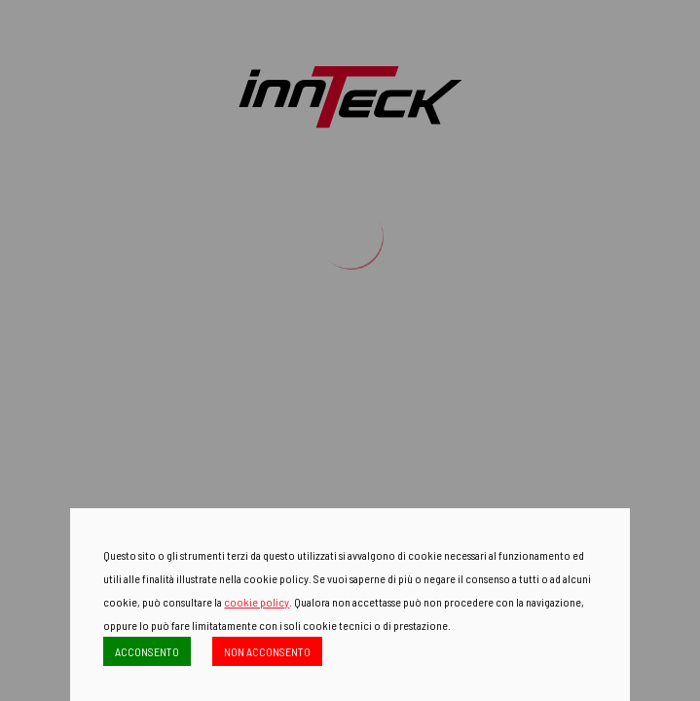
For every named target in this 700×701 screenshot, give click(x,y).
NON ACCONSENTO (267, 651)
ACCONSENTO (147, 651)
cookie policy (256, 602)
